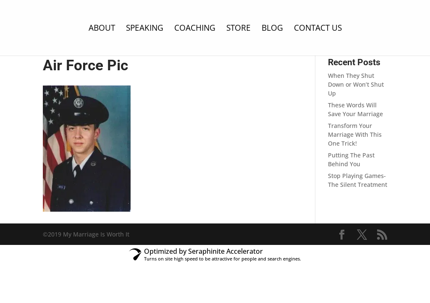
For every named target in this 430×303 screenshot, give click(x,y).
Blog (272, 29)
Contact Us (318, 29)
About (102, 29)
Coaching (194, 29)
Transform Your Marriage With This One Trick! (355, 134)
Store (238, 29)
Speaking (144, 29)
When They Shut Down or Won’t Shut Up (356, 84)
